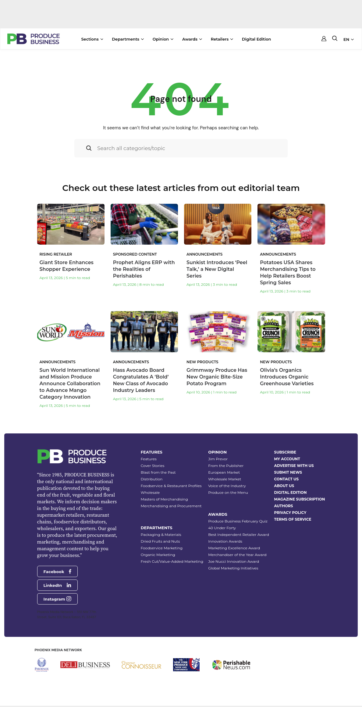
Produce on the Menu (228, 486)
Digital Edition (256, 39)
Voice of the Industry (227, 479)
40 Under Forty (222, 521)
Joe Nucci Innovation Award (233, 555)
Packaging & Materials (161, 528)
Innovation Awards (225, 535)
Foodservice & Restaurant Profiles (171, 479)
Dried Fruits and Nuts (160, 535)
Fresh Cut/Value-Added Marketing (172, 555)
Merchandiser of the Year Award (237, 548)
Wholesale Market (224, 473)
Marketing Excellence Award (234, 542)
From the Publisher (225, 459)
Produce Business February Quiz (238, 515)
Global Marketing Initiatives (233, 562)
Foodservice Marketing (162, 542)
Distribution (152, 473)
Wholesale (150, 486)
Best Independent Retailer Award (238, 528)
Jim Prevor (218, 452)
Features (149, 452)
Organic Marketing (158, 548)
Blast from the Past (158, 466)
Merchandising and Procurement (171, 499)
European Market (224, 466)
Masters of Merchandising (164, 493)
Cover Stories (153, 459)
